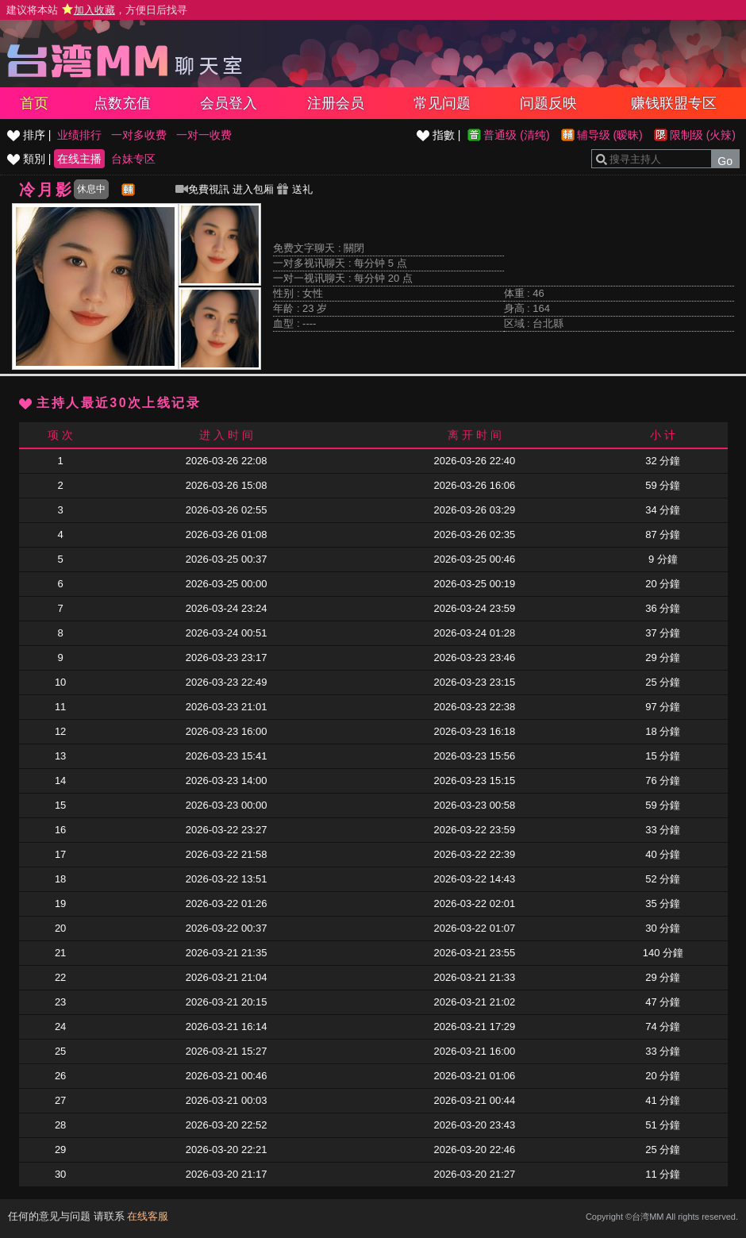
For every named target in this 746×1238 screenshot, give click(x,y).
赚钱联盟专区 (674, 103)
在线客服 (147, 1216)
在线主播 (79, 158)
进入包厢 (253, 189)
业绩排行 (79, 135)
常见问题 (442, 103)
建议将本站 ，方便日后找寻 (96, 10)
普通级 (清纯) (516, 135)
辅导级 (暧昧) (610, 135)
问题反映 (548, 103)
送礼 (294, 189)
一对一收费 (204, 135)
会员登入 (228, 103)
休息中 (91, 188)
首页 (34, 103)
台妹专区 (133, 158)
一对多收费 (139, 135)
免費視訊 (202, 189)
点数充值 (122, 103)
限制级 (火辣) (703, 135)
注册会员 (335, 103)
